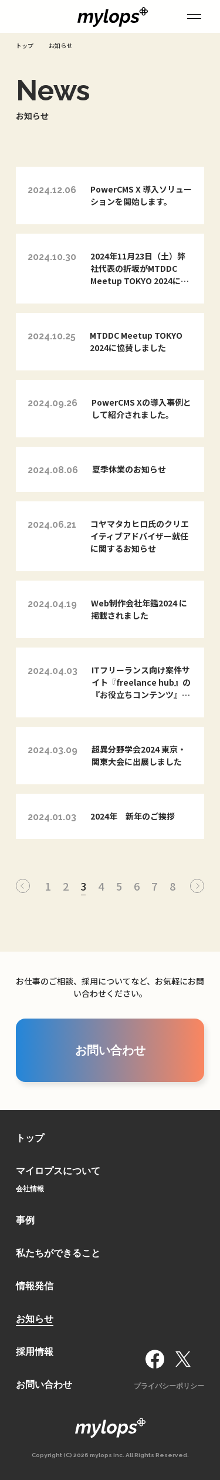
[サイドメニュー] (194, 16)
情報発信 (34, 1286)
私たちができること (58, 1253)
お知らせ (34, 1318)
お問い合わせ (44, 1384)
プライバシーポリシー (169, 1386)
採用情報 (34, 1351)
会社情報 (30, 1189)
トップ (30, 1138)
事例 (25, 1220)
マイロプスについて (58, 1170)
